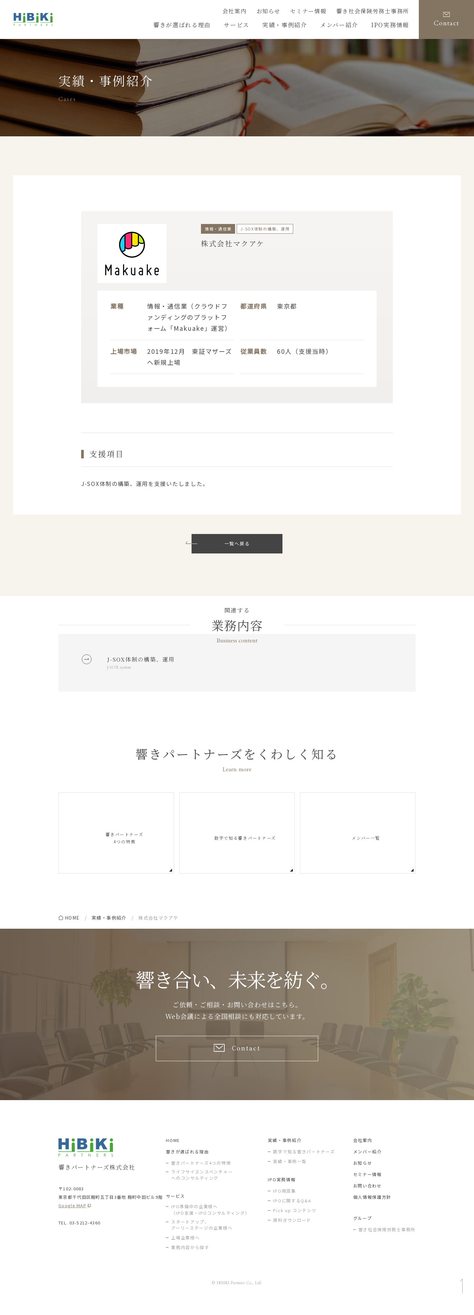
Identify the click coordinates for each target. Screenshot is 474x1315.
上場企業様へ (185, 1248)
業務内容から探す (190, 1258)
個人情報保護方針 (372, 1207)
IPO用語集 (284, 1201)
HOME (173, 1151)
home (72, 921)
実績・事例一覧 (289, 1172)
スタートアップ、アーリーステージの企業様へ (201, 1235)
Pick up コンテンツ (294, 1221)
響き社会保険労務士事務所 (378, 12)
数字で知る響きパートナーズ (304, 1162)
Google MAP (72, 1216)
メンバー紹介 (367, 1162)
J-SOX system (121, 670)
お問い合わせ (367, 1196)
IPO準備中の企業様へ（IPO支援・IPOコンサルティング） (210, 1220)
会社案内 (257, 12)
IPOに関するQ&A (292, 1211)
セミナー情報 (322, 12)
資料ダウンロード (292, 1230)
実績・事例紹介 (109, 921)
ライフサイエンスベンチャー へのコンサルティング (202, 1185)
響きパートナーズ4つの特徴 (201, 1173)
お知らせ (288, 12)
